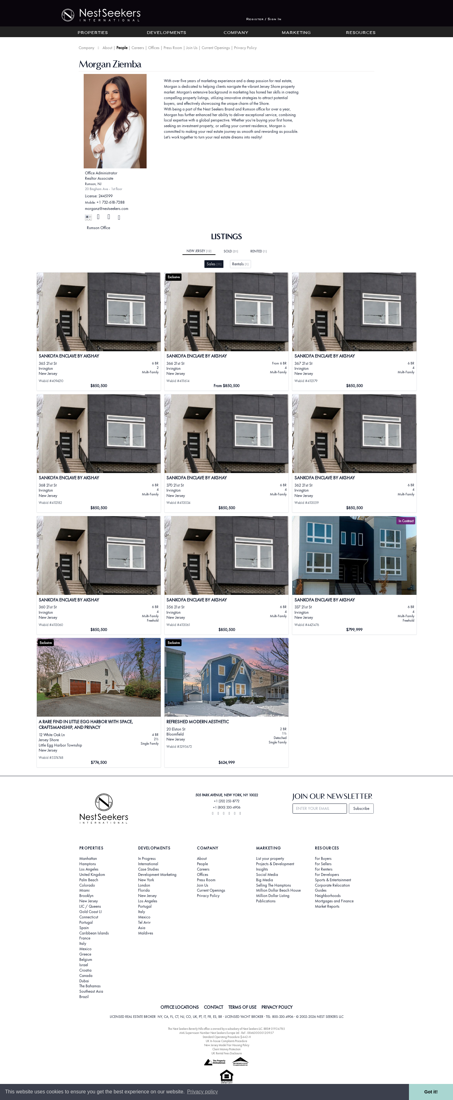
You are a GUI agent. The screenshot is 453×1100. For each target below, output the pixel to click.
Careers (137, 47)
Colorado (87, 885)
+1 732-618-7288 (111, 202)
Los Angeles (88, 869)
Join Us (192, 47)
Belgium (85, 959)
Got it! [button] (431, 1091)
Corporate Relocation (332, 885)
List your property (270, 858)
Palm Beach (88, 880)
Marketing (296, 33)
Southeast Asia (91, 991)
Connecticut (88, 917)
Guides (321, 890)
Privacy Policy (245, 47)
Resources (361, 33)
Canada (85, 975)
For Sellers (323, 863)
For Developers (327, 874)
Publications (266, 901)
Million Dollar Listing (272, 895)
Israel (83, 964)
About (107, 47)
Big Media (264, 880)
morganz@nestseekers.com (106, 208)
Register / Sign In (264, 19)
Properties (93, 33)
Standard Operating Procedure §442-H (227, 1037)
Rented (258, 251)
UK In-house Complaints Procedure (226, 1041)
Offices (153, 47)
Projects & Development (275, 863)
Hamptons (87, 863)
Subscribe (361, 808)
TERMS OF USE (242, 1007)
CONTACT (213, 1007)
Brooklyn (86, 895)
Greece (85, 954)
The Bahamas (90, 986)
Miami (84, 890)
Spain (84, 927)
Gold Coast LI (90, 911)
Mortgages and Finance (334, 901)
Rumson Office (98, 227)
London (144, 885)
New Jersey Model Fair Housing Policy (226, 1045)
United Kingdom (92, 874)
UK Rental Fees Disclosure (226, 1053)
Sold (231, 251)
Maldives (145, 933)
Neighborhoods (328, 895)
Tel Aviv (144, 922)
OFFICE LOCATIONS (179, 1007)
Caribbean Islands (94, 933)
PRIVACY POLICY (277, 1007)
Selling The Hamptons (273, 885)
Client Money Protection (226, 1049)
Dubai (84, 981)
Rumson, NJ (93, 184)
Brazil (84, 996)
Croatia (85, 970)
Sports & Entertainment (333, 880)
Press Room (173, 47)
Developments (166, 33)
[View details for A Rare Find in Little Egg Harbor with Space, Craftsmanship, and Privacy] (98, 702)
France (84, 938)
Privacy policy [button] (202, 1091)
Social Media (267, 874)
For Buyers (323, 858)
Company (236, 33)
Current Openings (216, 47)
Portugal (86, 922)
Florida (144, 890)
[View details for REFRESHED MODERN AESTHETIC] (226, 702)
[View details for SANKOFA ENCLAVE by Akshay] (354, 575)
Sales (214, 264)
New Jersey (199, 251)
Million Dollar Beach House (278, 890)
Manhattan (88, 858)
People (121, 47)
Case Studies (148, 869)
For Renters (324, 869)
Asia (141, 927)
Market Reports (327, 906)
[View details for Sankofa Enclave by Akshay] (98, 331)
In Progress (147, 858)
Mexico (85, 948)
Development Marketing (157, 874)
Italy (82, 943)
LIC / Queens (90, 906)
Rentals (240, 264)
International (148, 863)
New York (146, 880)
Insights (262, 869)
